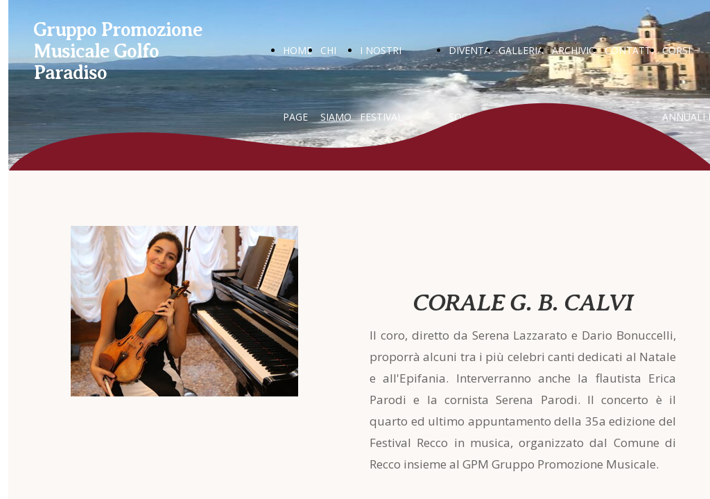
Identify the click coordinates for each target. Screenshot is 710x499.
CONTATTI (629, 50)
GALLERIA (521, 50)
